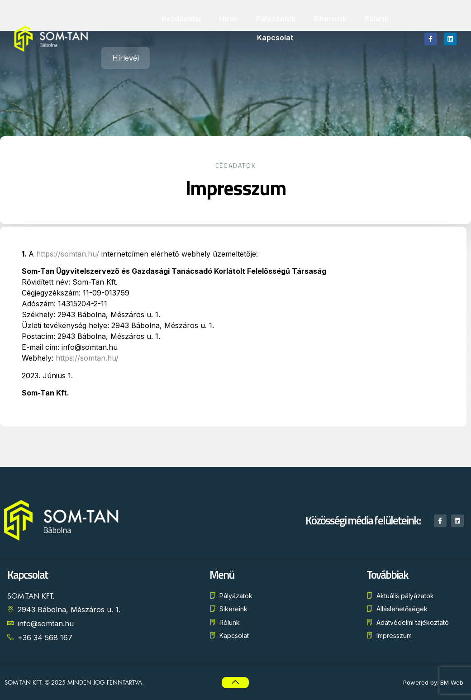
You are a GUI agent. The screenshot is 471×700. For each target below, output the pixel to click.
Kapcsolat (275, 37)
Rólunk (377, 18)
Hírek (228, 18)
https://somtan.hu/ (46, 253)
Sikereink (330, 18)
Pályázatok (275, 18)
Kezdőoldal (181, 18)
